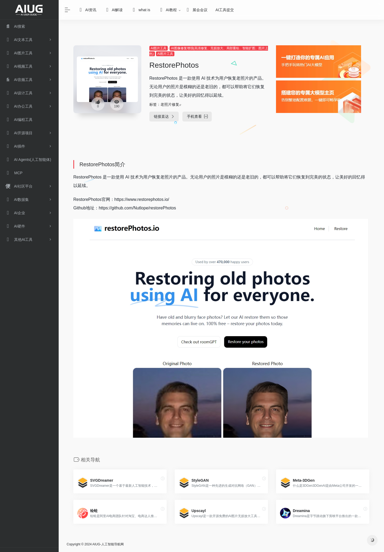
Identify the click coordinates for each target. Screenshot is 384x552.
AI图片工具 (158, 48)
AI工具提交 (224, 10)
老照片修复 (170, 104)
